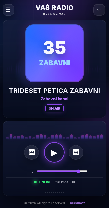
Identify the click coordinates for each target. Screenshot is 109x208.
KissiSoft (77, 203)
